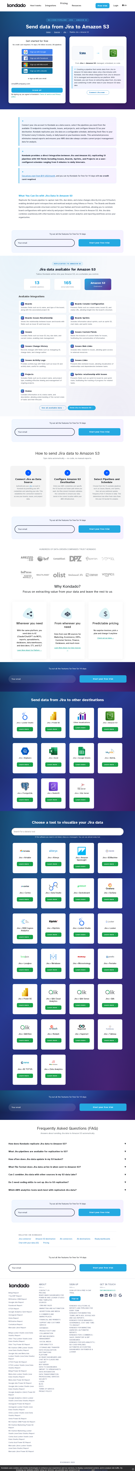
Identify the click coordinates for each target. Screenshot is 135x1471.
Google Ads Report (16, 1309)
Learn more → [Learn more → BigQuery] (25, 771)
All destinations (83, 1246)
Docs (41, 1393)
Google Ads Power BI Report (20, 1390)
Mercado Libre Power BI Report (21, 1458)
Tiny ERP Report (15, 1303)
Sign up (75, 1305)
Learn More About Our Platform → (29, 656)
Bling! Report (14, 1299)
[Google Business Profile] (120, 1303)
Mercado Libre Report (17, 1334)
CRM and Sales (45, 1312)
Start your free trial (99, 243)
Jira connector (25, 1246)
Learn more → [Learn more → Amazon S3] (110, 736)
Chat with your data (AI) (29, 1249)
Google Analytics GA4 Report (20, 1318)
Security (43, 1386)
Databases (43, 1335)
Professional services (49, 1383)
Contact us (44, 1297)
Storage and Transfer (49, 1354)
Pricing (46, 1249)
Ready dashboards (102, 1246)
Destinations (45, 1359)
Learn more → (25, 871)
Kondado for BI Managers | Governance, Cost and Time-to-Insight (82, 1329)
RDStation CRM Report (18, 1306)
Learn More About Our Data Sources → (67, 654)
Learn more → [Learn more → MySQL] (110, 771)
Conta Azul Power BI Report (20, 1449)
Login (115, 5)
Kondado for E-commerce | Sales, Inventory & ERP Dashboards (81, 1344)
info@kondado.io (107, 1297)
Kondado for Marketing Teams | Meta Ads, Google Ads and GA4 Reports (82, 1322)
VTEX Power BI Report (18, 1369)
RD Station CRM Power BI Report (22, 1428)
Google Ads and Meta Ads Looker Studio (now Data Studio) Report (22, 1363)
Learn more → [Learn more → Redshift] (53, 807)
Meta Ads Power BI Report (19, 1387)
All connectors (66, 1246)
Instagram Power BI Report (20, 1410)
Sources (57, 32)
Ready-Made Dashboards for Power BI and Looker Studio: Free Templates (51, 1304)
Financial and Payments (50, 1326)
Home (48, 32)
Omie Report (14, 1325)
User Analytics (46, 1351)
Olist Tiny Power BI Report (19, 1351)
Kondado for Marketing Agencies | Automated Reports (80, 1336)
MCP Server (44, 1371)
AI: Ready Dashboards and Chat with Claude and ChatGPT (50, 1366)
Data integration (47, 1379)
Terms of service (46, 94)
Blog (41, 1391)
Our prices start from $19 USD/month (38, 176)
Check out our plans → (105, 640)
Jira (64, 32)
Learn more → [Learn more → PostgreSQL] (25, 807)
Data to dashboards (48, 1374)
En (124, 5)
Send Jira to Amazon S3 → (82, 408)
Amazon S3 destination (45, 1246)
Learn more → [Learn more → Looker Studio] (25, 736)
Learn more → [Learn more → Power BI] (53, 736)
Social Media (45, 1348)
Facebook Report (15, 1312)
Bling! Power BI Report (18, 1378)
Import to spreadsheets (50, 1376)
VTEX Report (14, 1315)
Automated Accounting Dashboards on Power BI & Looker (81, 1356)
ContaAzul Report (15, 1331)
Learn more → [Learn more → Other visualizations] (82, 734)
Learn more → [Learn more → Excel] (53, 771)
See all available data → (53, 408)
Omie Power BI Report (18, 1425)
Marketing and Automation (51, 1315)
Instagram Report (16, 1322)
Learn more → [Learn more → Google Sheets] (82, 771)
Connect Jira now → (98, 92)
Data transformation (48, 1381)
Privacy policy (45, 1398)
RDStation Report (16, 1328)
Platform (43, 1362)
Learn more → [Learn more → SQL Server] (82, 807)
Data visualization (47, 1357)
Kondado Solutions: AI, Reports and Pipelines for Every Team (81, 1314)
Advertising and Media (49, 1318)
